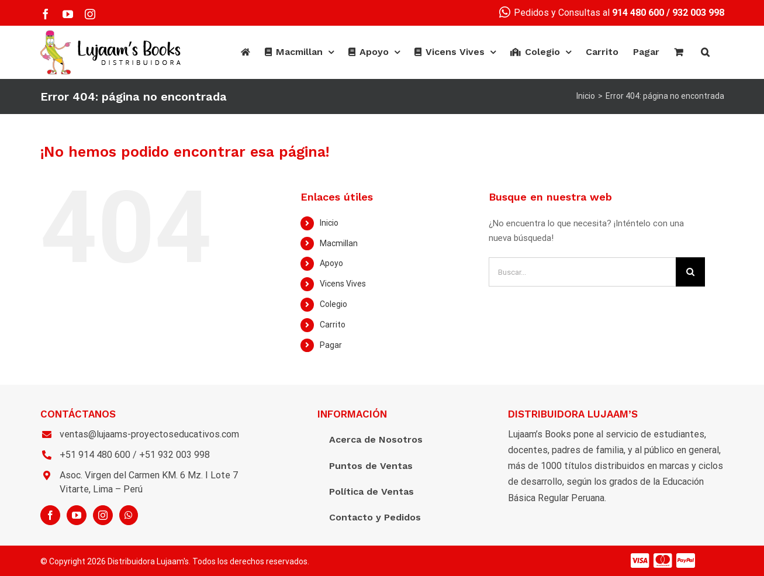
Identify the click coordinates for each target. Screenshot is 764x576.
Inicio (329, 222)
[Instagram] (103, 515)
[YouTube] (77, 515)
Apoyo (331, 263)
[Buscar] (705, 52)
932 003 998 (698, 12)
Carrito (332, 324)
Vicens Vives (343, 283)
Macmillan (339, 243)
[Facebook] (50, 515)
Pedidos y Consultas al (581, 12)
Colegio (333, 304)
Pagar (331, 345)
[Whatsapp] (128, 515)
